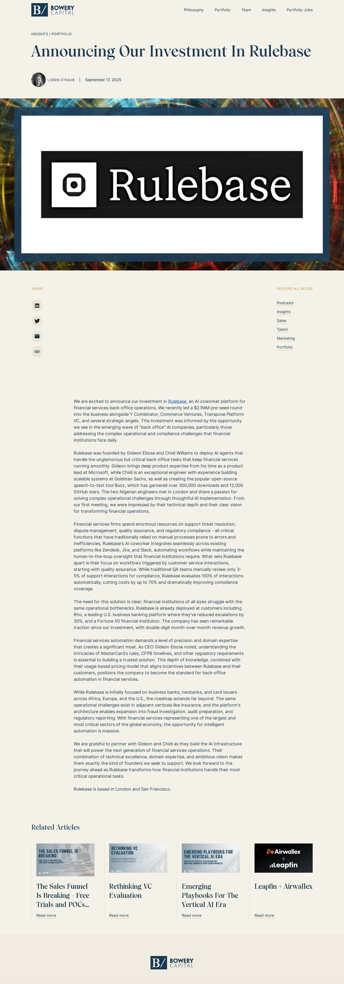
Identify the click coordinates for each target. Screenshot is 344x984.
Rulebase (177, 401)
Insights (284, 311)
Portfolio (285, 347)
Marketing (286, 338)
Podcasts (285, 302)
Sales (281, 320)
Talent (282, 329)
